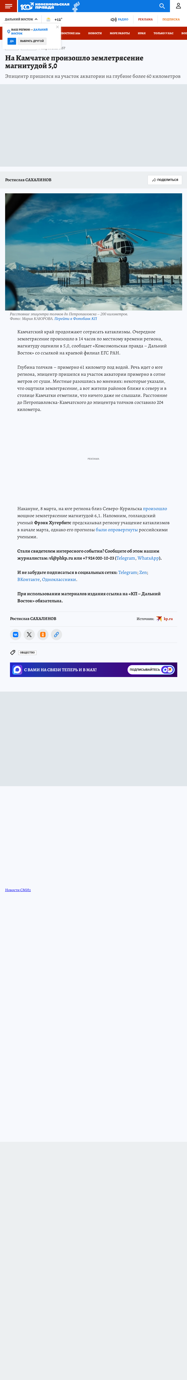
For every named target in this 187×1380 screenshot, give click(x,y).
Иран (142, 33)
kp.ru (168, 618)
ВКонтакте (28, 579)
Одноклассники (59, 579)
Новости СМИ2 (18, 890)
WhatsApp (148, 558)
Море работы (120, 33)
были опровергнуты (117, 529)
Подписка (171, 19)
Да (12, 41)
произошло (155, 508)
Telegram (125, 558)
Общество (27, 652)
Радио (123, 19)
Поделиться (164, 180)
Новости (95, 33)
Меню (6, 6)
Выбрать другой (32, 41)
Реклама (145, 19)
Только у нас (163, 33)
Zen (143, 572)
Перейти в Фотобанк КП (76, 319)
